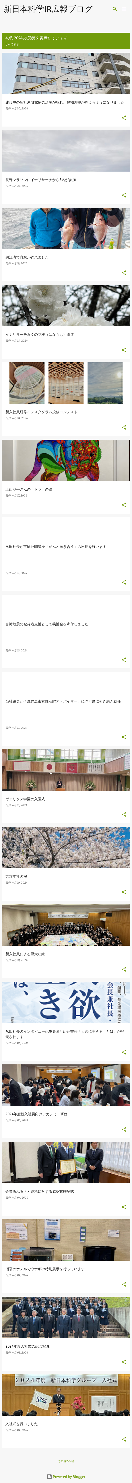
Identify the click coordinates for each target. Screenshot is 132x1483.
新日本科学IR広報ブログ (48, 8)
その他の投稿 (66, 1461)
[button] (124, 118)
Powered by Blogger (66, 1477)
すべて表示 (12, 44)
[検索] (115, 9)
